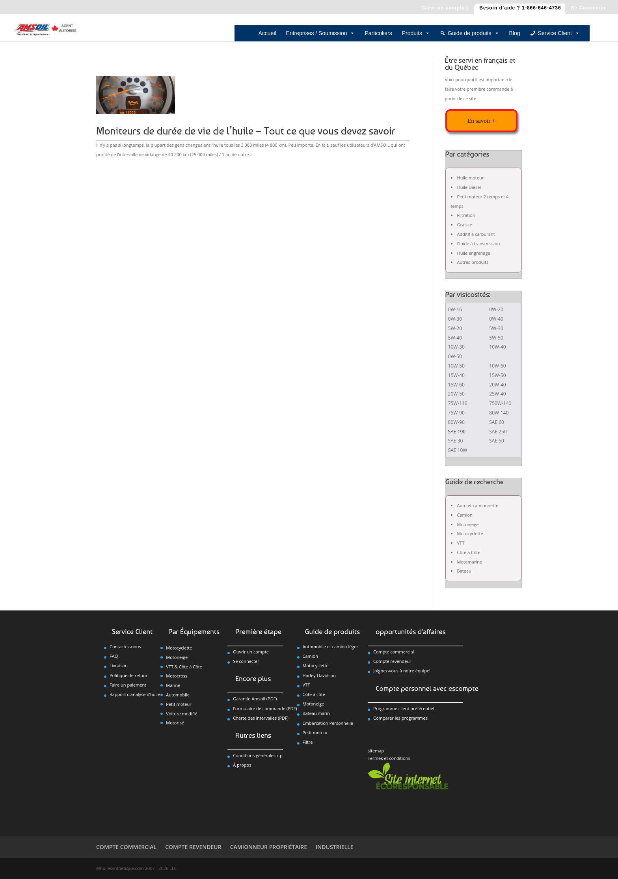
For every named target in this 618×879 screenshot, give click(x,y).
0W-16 (455, 309)
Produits (416, 33)
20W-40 (497, 384)
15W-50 (497, 375)
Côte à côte (314, 694)
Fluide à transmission (478, 243)
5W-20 (455, 328)
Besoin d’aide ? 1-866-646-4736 (520, 8)
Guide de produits (473, 33)
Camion (465, 515)
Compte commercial (393, 652)
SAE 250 (498, 431)
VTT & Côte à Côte (184, 667)
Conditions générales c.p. (258, 755)
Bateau (464, 571)
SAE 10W (457, 450)
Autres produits (473, 262)
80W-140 (498, 412)
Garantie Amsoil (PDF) (255, 699)
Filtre (308, 742)
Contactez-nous (125, 646)
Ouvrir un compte (251, 652)
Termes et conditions (389, 758)
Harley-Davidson (319, 675)
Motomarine (469, 562)
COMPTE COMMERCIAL (126, 847)
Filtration (466, 215)
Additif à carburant (476, 234)
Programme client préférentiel (403, 708)
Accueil (267, 33)
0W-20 (496, 309)
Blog (514, 33)
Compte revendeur (392, 661)
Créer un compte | (444, 8)
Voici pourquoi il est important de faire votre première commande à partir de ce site (479, 89)
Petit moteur (178, 704)
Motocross (176, 676)
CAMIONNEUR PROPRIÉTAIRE (268, 847)
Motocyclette (470, 533)
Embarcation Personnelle (328, 723)
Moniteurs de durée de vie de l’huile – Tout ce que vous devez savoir (245, 131)
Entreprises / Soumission (320, 33)
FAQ (114, 656)
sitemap (376, 751)
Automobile (178, 695)
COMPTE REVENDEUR (193, 847)
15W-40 (456, 375)
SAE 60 (496, 422)
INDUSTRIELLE (335, 847)
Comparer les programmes (400, 718)
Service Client (559, 33)
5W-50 (496, 337)
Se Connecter (588, 8)
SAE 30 (455, 440)
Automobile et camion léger (330, 646)
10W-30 (456, 346)
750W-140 (500, 403)
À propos (242, 765)
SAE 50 (496, 440)
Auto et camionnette (478, 505)
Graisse (464, 225)
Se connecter (246, 661)
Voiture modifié (181, 714)
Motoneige (468, 524)
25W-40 (497, 393)
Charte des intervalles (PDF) (261, 718)
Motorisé (175, 723)
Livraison (119, 665)
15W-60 (456, 384)
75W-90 (456, 412)
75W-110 (457, 403)
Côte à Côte (468, 552)
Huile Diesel (469, 187)
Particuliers (378, 33)
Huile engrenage (473, 253)
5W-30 (496, 328)
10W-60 (497, 365)
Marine (173, 685)
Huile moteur (470, 178)
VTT (461, 543)
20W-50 (456, 393)
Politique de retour (128, 675)
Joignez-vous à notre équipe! (401, 671)
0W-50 (455, 356)
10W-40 (497, 346)
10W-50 (456, 365)
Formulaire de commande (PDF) (265, 708)
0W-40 (496, 318)
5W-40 (455, 337)
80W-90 (456, 422)
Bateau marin (316, 713)
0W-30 (455, 318)
